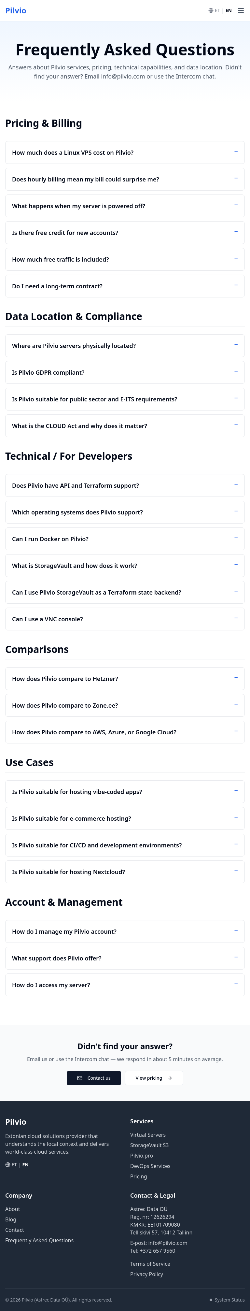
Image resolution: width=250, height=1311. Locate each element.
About (12, 1209)
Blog (10, 1219)
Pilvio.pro (141, 1155)
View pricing (154, 1078)
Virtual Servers (148, 1134)
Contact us (94, 1078)
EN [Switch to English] (229, 10)
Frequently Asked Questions (39, 1240)
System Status (227, 1300)
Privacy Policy (146, 1274)
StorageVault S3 (149, 1145)
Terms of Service (150, 1263)
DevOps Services (150, 1166)
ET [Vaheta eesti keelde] (217, 10)
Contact (14, 1229)
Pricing (138, 1176)
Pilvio (15, 10)
